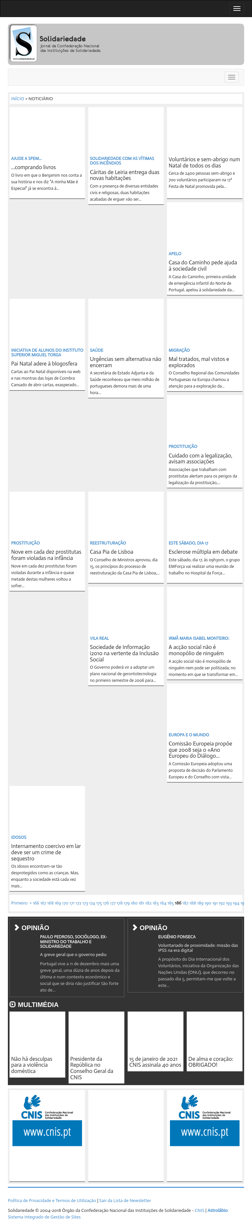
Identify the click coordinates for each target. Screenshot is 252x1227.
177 (113, 903)
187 (185, 903)
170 (65, 903)
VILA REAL (99, 638)
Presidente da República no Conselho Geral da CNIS (91, 1068)
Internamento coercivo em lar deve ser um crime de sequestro (46, 852)
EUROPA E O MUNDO (189, 734)
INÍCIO (17, 98)
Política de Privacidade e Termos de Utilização (52, 1200)
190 (207, 903)
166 (36, 903)
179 (127, 903)
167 (43, 903)
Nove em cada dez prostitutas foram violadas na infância (46, 554)
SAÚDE (96, 350)
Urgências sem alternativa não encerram (125, 362)
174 (92, 903)
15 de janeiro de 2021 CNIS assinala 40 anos (155, 1062)
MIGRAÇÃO (179, 350)
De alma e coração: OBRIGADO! (210, 1062)
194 (236, 903)
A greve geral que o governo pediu (73, 954)
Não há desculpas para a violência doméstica (31, 1065)
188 (192, 903)
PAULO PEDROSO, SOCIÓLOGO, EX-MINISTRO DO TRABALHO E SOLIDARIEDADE (73, 941)
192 (222, 903)
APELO (175, 253)
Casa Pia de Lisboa (111, 551)
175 (99, 903)
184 (163, 903)
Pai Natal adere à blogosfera (44, 363)
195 (244, 903)
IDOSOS (18, 837)
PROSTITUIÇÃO (183, 446)
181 (141, 903)
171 (72, 903)
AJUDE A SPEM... (26, 158)
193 (229, 903)
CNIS (199, 1210)
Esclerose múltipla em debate (203, 551)
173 (85, 903)
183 (156, 903)
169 (58, 903)
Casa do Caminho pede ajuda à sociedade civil (203, 265)
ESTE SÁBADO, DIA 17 (188, 543)
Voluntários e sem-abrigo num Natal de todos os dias (204, 162)
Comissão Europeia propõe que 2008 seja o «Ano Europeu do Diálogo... (200, 749)
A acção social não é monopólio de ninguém (196, 650)
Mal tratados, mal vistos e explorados (199, 362)
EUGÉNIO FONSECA (177, 936)
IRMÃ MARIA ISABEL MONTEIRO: (199, 638)
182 (148, 903)
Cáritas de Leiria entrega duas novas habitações (124, 175)
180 (134, 903)
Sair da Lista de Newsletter (125, 1200)
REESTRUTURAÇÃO (108, 543)
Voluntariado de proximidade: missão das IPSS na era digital (198, 948)
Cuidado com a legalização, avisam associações (200, 458)
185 (170, 903)
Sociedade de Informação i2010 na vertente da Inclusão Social (124, 653)
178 (119, 903)
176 (106, 903)
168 (50, 903)
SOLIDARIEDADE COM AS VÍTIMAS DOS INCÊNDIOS (122, 161)
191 (215, 903)
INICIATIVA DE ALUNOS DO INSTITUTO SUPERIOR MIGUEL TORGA (47, 352)
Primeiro (19, 903)
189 (200, 903)
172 (78, 903)
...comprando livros (33, 167)
